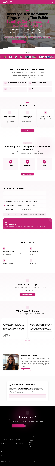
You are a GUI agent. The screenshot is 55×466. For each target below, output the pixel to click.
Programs (31, 440)
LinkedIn (3, 451)
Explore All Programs (27, 130)
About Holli (26, 369)
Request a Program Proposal (34, 41)
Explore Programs (27, 174)
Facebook (4, 453)
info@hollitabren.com (6, 444)
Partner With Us (18, 41)
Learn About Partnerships (27, 294)
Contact (30, 446)
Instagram (4, 455)
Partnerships (31, 444)
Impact (30, 442)
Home (30, 438)
